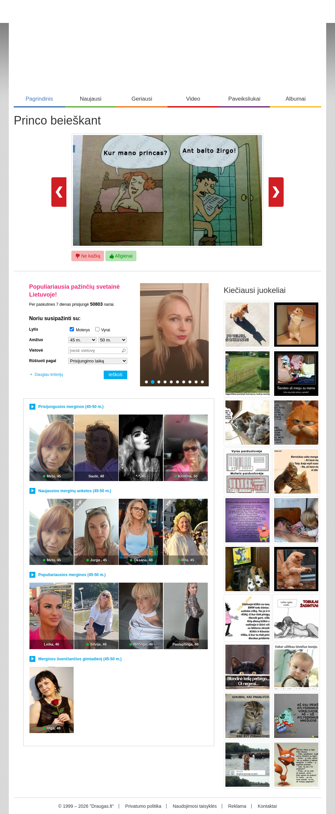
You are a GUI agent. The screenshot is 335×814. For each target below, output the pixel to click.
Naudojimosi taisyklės (195, 806)
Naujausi (90, 99)
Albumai (296, 99)
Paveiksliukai (244, 99)
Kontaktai (267, 806)
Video (193, 99)
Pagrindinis (39, 99)
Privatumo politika (143, 806)
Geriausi (142, 99)
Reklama (237, 806)
